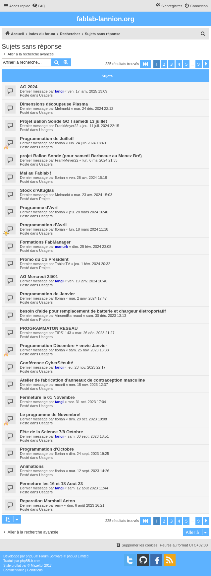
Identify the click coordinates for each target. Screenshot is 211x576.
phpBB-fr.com (30, 561)
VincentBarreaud (68, 316)
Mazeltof (37, 565)
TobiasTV (62, 264)
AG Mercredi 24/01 (39, 276)
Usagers (46, 95)
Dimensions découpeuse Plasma (54, 104)
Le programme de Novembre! (50, 414)
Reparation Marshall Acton (47, 500)
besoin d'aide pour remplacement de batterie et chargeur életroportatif (93, 311)
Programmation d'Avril (43, 224)
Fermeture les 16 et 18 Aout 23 (51, 483)
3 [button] (171, 64)
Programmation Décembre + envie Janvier (63, 345)
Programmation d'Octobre (47, 449)
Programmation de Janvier (47, 293)
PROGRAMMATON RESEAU (49, 328)
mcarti (60, 385)
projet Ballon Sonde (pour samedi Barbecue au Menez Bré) (81, 155)
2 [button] (164, 64)
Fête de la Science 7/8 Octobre (51, 431)
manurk (61, 247)
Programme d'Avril (39, 207)
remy (59, 505)
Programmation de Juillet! (47, 138)
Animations (32, 466)
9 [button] (198, 64)
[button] (145, 64)
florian (60, 143)
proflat (16, 565)
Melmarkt (62, 108)
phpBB (31, 556)
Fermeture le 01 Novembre (47, 397)
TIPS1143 (63, 333)
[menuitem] (38, 6)
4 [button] (179, 64)
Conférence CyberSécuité (46, 362)
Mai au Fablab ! (35, 173)
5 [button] (186, 64)
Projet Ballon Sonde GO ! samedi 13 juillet (63, 121)
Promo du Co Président (44, 259)
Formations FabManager (45, 242)
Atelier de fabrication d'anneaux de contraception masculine (82, 380)
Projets (44, 199)
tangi (59, 91)
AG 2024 (28, 86)
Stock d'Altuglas (37, 190)
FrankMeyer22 (67, 126)
